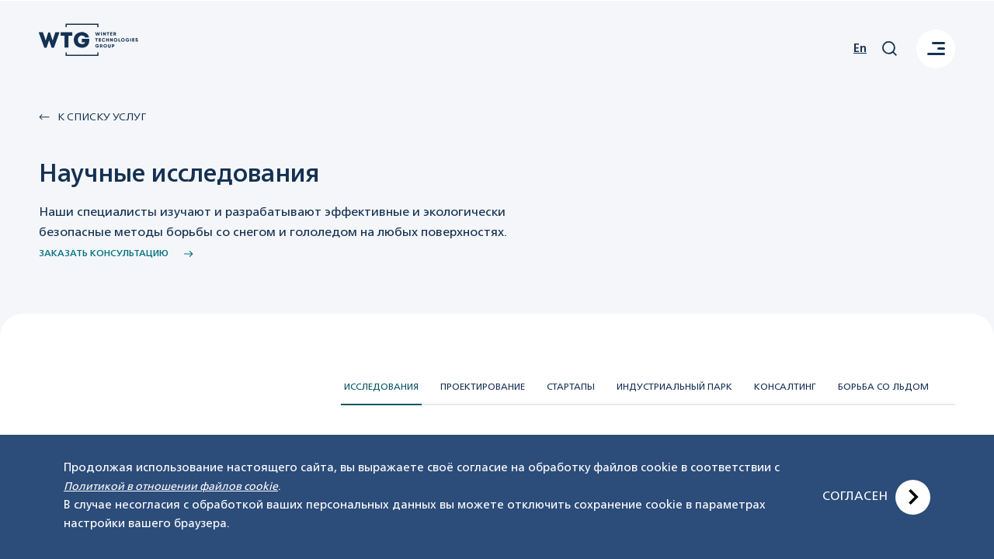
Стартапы (571, 387)
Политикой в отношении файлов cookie (171, 486)
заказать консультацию (116, 254)
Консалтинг (785, 387)
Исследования (381, 387)
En (860, 48)
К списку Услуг (92, 117)
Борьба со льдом (883, 387)
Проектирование (482, 387)
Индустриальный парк (674, 387)
